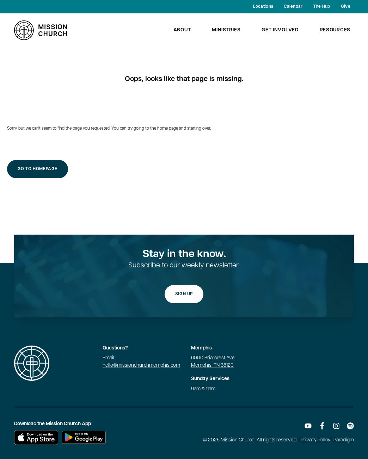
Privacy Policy (315, 440)
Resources (335, 30)
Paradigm (343, 440)
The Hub (321, 7)
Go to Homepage (37, 169)
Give (345, 7)
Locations (263, 7)
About (182, 30)
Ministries (226, 30)
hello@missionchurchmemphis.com (141, 365)
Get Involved (280, 30)
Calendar (293, 7)
